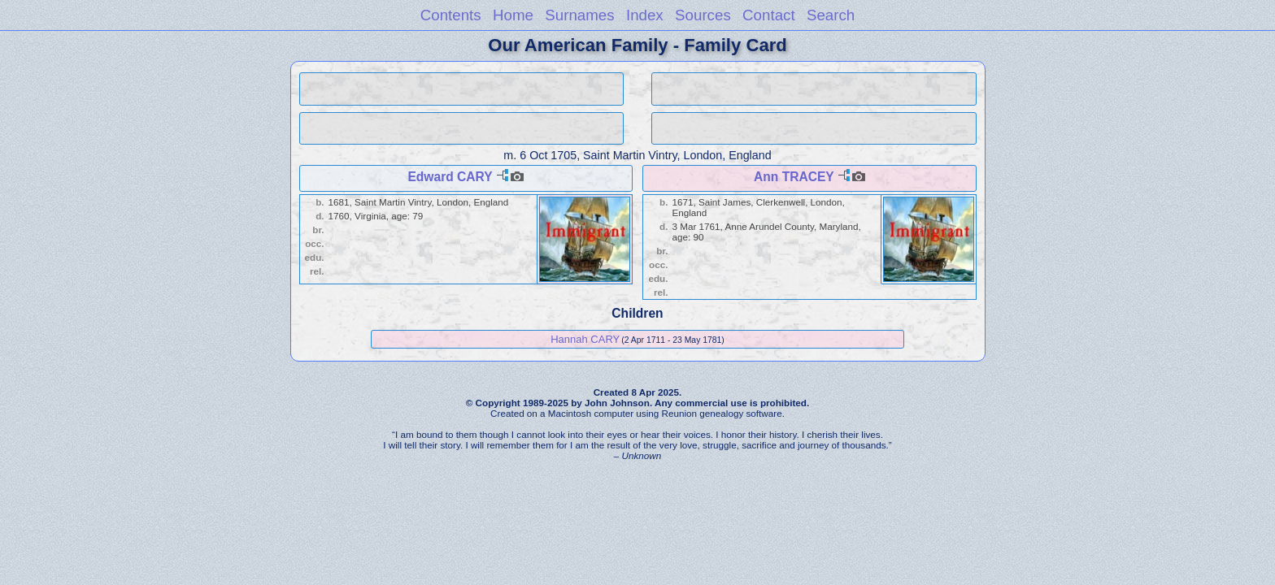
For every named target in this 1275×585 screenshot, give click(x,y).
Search (831, 15)
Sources (703, 15)
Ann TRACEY (793, 177)
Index (645, 15)
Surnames (579, 15)
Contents (450, 15)
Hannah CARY (585, 339)
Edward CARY (449, 177)
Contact (768, 15)
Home (513, 15)
